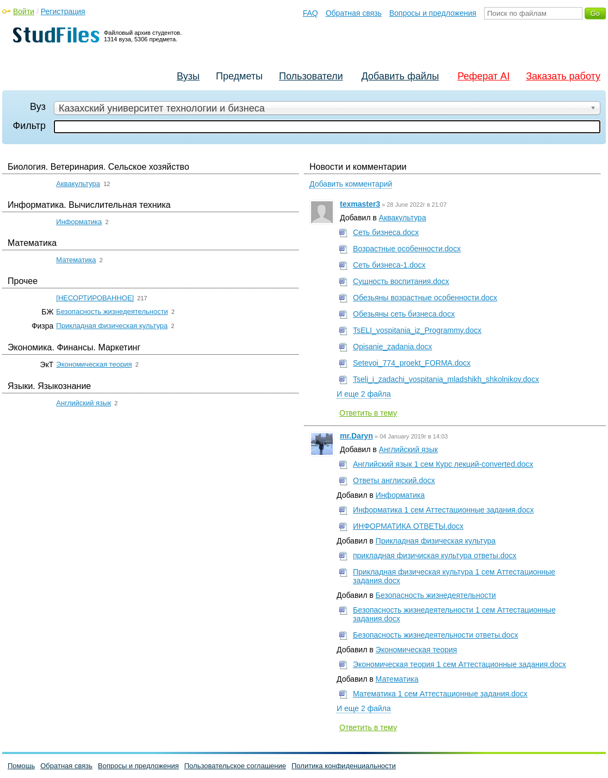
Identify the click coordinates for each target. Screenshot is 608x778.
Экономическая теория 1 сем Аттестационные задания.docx (459, 664)
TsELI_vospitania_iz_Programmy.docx (417, 330)
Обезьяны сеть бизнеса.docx (404, 314)
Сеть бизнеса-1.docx (389, 265)
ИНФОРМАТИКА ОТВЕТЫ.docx (408, 526)
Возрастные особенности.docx (407, 248)
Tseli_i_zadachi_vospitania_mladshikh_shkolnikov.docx (446, 379)
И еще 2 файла (364, 394)
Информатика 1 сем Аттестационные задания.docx (443, 509)
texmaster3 (360, 204)
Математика (76, 260)
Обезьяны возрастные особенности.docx (425, 297)
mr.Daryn (356, 435)
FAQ (310, 13)
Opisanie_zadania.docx (392, 346)
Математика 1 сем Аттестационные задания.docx (440, 693)
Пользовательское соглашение (235, 766)
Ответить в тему (368, 413)
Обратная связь (354, 13)
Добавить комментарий (350, 184)
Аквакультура (78, 184)
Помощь (21, 766)
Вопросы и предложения (432, 13)
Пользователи (311, 76)
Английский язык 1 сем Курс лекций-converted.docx (443, 464)
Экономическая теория (94, 364)
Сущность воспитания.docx (401, 281)
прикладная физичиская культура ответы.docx (435, 555)
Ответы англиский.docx (394, 480)
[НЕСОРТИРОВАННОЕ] (95, 298)
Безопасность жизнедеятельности (112, 311)
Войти (23, 11)
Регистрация (63, 11)
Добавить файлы (400, 76)
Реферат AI (483, 76)
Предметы (239, 76)
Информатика (79, 222)
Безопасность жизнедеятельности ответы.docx (435, 635)
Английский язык (83, 403)
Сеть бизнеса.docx (386, 232)
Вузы (188, 76)
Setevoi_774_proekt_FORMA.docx (411, 363)
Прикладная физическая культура (111, 326)
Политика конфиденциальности (343, 766)
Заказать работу (563, 76)
